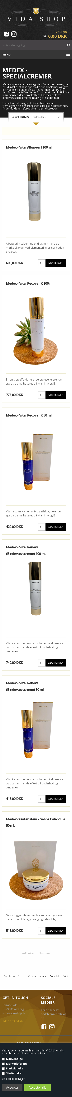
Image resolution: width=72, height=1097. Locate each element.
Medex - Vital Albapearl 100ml (28, 147)
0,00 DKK (57, 36)
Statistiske (14, 1073)
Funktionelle (14, 1068)
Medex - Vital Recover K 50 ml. (29, 415)
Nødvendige (14, 1059)
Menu (6, 54)
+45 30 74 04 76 (12, 1021)
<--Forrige (28, 953)
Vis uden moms (37, 976)
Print (65, 976)
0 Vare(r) (60, 32)
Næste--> (44, 953)
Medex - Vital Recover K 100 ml (29, 283)
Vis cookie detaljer (13, 1079)
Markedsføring (16, 1063)
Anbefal (54, 976)
